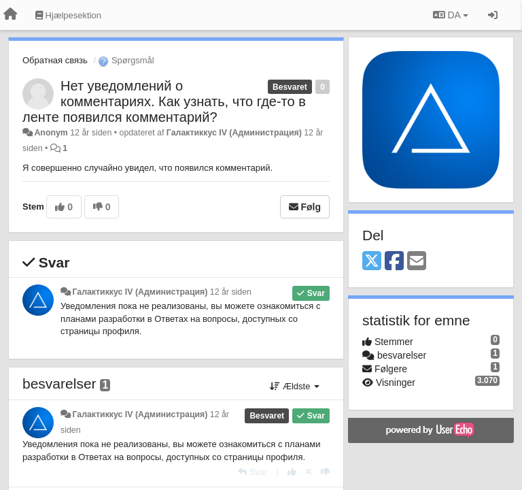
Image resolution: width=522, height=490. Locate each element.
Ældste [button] (294, 386)
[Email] (416, 262)
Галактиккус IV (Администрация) (234, 132)
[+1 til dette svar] (292, 472)
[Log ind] (493, 15)
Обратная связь (55, 60)
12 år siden (230, 292)
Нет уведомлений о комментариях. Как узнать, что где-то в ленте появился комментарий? (164, 101)
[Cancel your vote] (308, 472)
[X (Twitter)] (371, 262)
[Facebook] (394, 262)
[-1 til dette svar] (325, 472)
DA (450, 15)
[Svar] (252, 472)
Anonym (50, 132)
